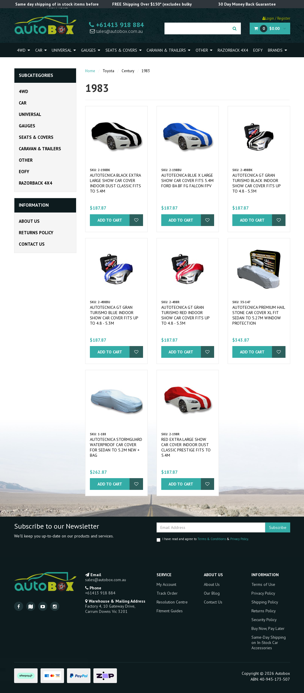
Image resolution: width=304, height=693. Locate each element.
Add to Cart (110, 220)
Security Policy (264, 619)
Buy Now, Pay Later (268, 628)
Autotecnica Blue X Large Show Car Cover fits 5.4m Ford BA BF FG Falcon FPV (187, 180)
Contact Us (32, 244)
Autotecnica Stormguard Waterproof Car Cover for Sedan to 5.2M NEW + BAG (116, 447)
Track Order (167, 593)
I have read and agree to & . (202, 539)
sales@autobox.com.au (116, 31)
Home (90, 70)
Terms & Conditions (211, 539)
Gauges (90, 50)
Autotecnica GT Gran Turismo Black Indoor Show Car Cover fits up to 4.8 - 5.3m (256, 183)
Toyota (108, 70)
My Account (166, 584)
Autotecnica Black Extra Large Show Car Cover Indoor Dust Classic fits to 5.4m (115, 183)
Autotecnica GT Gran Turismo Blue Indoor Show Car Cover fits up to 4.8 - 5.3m (114, 315)
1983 (146, 70)
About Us (29, 221)
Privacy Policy (239, 539)
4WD (23, 50)
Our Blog (212, 593)
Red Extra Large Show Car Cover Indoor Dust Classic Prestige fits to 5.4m (186, 447)
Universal (64, 50)
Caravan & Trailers (168, 50)
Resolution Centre (172, 602)
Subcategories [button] (36, 75)
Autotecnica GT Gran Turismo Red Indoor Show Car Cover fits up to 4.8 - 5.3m (185, 315)
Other (204, 50)
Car (41, 50)
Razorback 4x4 (233, 50)
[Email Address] (211, 527)
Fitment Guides (170, 610)
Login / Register (276, 18)
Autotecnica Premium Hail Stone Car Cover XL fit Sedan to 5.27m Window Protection (258, 315)
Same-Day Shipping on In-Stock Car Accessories (268, 642)
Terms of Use (263, 584)
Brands (277, 50)
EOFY (258, 50)
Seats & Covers (123, 50)
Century (128, 70)
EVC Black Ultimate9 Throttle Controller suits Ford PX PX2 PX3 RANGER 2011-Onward (51, 670)
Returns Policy (36, 232)
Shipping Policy (264, 602)
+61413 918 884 (116, 25)
